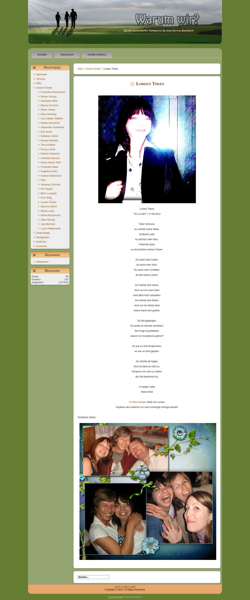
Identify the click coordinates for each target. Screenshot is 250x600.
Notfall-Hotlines (97, 54)
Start (80, 68)
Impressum (67, 54)
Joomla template (115, 597)
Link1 (117, 587)
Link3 (132, 587)
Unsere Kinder (93, 68)
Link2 (125, 587)
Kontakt (41, 54)
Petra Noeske (139, 402)
